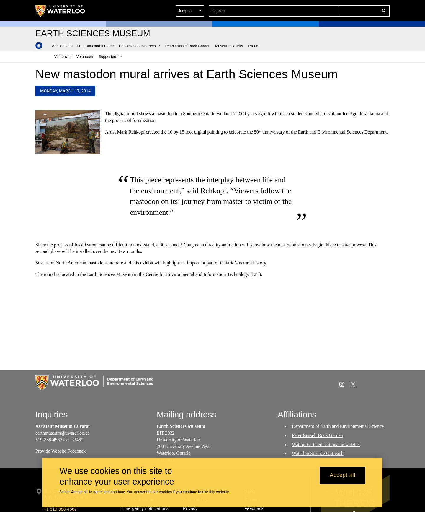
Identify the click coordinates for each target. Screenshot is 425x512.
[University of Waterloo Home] (60, 11)
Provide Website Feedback (60, 451)
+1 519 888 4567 (60, 509)
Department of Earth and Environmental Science (338, 426)
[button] (341, 11)
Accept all (342, 475)
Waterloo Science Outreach (318, 453)
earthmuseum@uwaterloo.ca (62, 432)
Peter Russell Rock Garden (317, 435)
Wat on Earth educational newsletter (326, 444)
